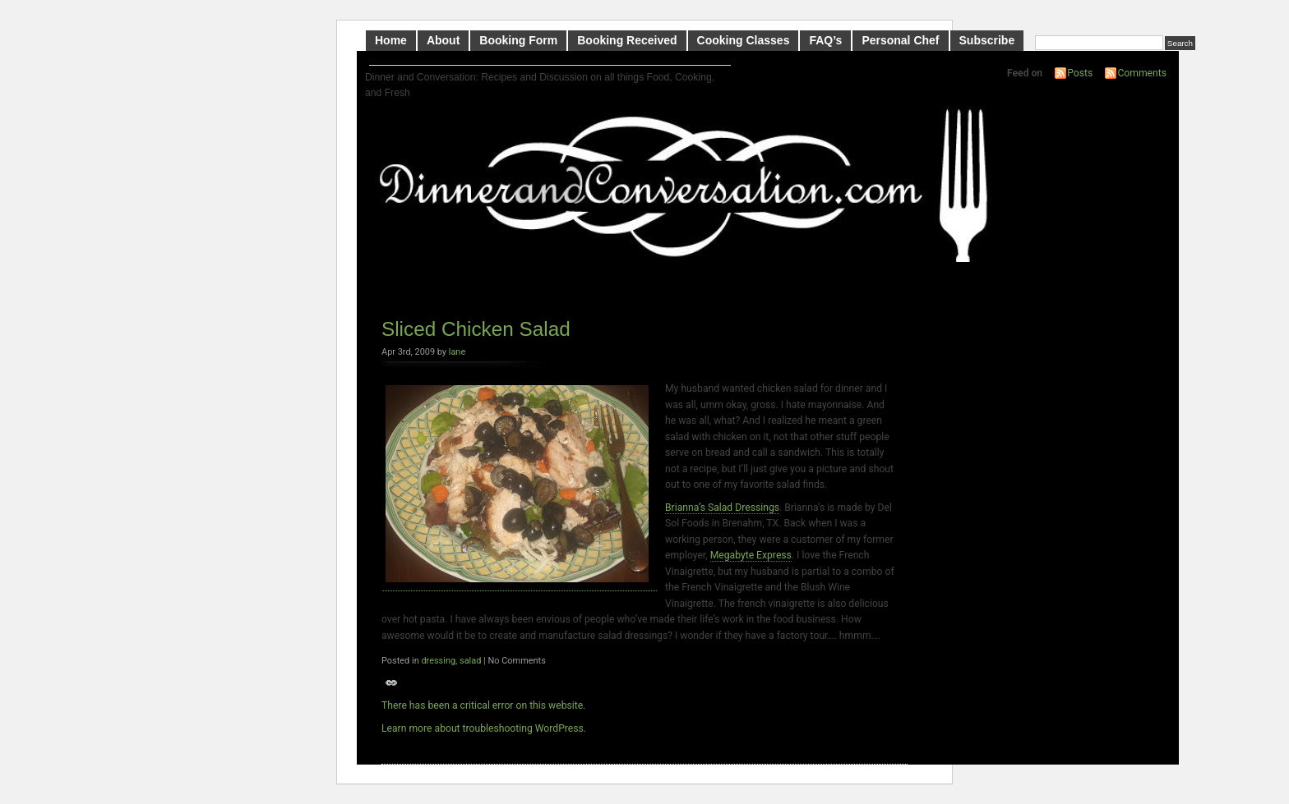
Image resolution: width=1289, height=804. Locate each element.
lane (457, 352)
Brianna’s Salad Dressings (722, 507)
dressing (438, 660)
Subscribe (987, 40)
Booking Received (627, 40)
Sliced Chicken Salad (476, 329)
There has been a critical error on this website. (483, 705)
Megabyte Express (751, 555)
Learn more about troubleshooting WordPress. (483, 728)
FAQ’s (825, 40)
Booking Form (518, 40)
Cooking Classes (743, 40)
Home (391, 40)
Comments (1142, 73)
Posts (1080, 73)
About (443, 40)
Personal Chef (900, 40)
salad (470, 660)
